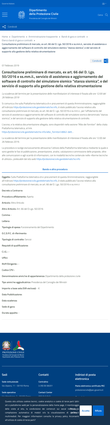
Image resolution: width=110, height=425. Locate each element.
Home (5, 36)
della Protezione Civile (43, 12)
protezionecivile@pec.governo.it (89, 390)
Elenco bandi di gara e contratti (17, 40)
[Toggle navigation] (5, 15)
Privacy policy (74, 410)
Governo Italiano (8, 3)
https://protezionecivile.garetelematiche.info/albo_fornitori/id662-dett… (38, 132)
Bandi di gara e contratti (73, 36)
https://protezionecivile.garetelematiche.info (35, 107)
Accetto (86, 411)
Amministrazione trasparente (43, 36)
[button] (106, 14)
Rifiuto (98, 411)
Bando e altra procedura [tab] (55, 169)
